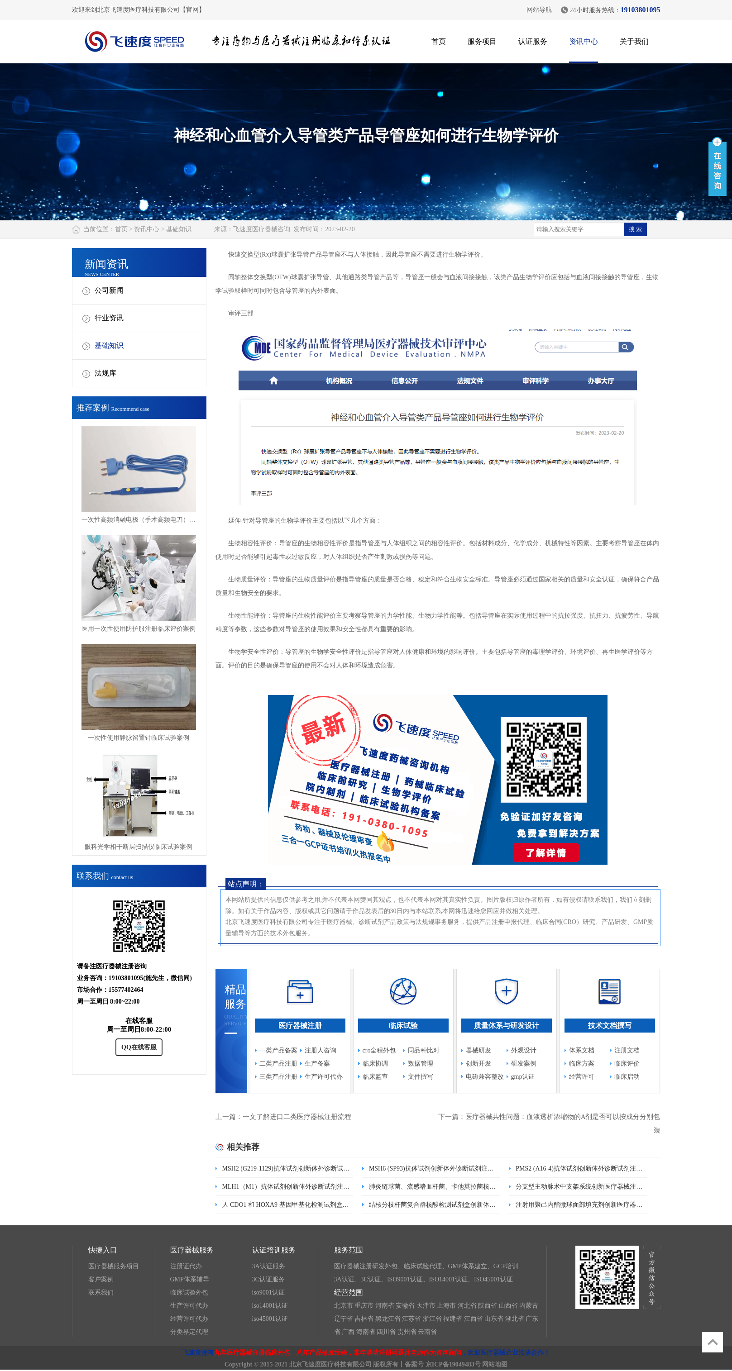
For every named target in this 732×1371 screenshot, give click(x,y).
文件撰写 (420, 1076)
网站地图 (494, 1364)
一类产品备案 (278, 1050)
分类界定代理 (189, 1331)
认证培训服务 (274, 1250)
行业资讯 (109, 318)
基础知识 (178, 229)
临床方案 (581, 1063)
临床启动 (627, 1076)
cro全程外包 (379, 1050)
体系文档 (581, 1050)
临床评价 (627, 1063)
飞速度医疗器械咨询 (261, 229)
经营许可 (581, 1076)
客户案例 (101, 1279)
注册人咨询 (320, 1050)
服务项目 (482, 41)
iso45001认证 (270, 1318)
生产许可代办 (324, 1076)
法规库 (105, 373)
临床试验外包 (189, 1292)
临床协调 (375, 1063)
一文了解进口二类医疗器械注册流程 (297, 1116)
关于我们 (634, 41)
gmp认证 (523, 1076)
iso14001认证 (270, 1305)
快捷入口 (102, 1250)
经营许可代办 (189, 1318)
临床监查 (375, 1076)
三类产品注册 (278, 1076)
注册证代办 (186, 1266)
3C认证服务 (268, 1279)
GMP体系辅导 (189, 1279)
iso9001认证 (268, 1292)
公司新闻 (109, 290)
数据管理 (420, 1063)
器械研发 (478, 1050)
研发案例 (523, 1063)
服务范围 (348, 1250)
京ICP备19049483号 (453, 1364)
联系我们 (101, 1292)
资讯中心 (583, 41)
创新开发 (478, 1063)
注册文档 (627, 1050)
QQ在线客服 (139, 1047)
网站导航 (539, 9)
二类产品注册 (278, 1063)
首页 (438, 41)
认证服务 (532, 41)
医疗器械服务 (192, 1250)
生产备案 (317, 1063)
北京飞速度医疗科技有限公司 (330, 1364)
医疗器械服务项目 (113, 1266)
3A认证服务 (268, 1266)
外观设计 (523, 1050)
